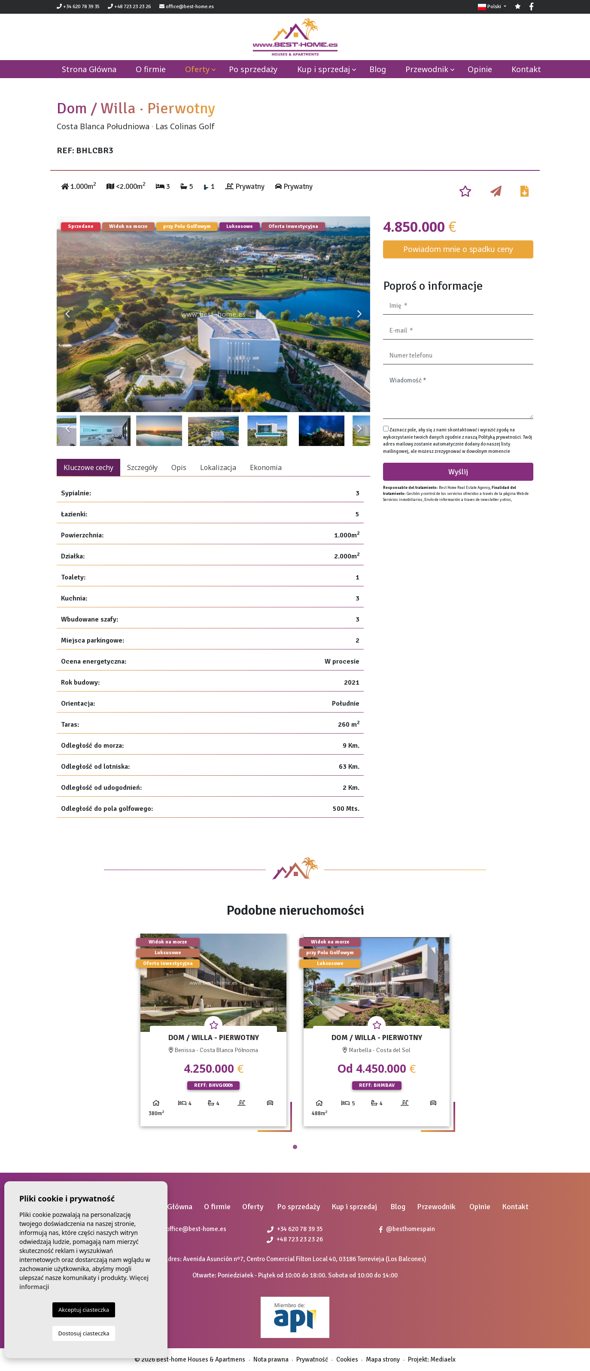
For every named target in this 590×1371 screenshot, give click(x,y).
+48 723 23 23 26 (129, 6)
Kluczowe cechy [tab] (88, 467)
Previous (67, 314)
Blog (377, 69)
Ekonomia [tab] (266, 467)
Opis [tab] (178, 467)
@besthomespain (407, 1229)
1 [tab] (295, 1147)
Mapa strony (383, 1359)
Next (359, 314)
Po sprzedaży (253, 69)
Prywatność (312, 1359)
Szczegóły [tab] (142, 467)
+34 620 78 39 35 (78, 6)
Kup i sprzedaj (323, 69)
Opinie (480, 69)
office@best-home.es (190, 6)
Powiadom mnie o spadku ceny (458, 249)
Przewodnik (426, 69)
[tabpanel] (213, 1033)
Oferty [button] (197, 69)
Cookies (347, 1359)
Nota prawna (271, 1359)
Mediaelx (443, 1359)
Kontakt (526, 69)
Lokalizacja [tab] (218, 467)
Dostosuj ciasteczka (83, 1333)
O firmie (151, 69)
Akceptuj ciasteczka (83, 1309)
